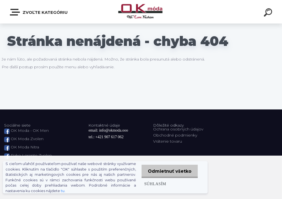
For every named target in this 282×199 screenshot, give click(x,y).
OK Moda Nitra (25, 147)
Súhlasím (154, 184)
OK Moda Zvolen (27, 139)
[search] (269, 13)
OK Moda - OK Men (30, 130)
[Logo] (141, 11)
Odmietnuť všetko (169, 171)
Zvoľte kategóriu (39, 12)
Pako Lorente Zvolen (31, 155)
